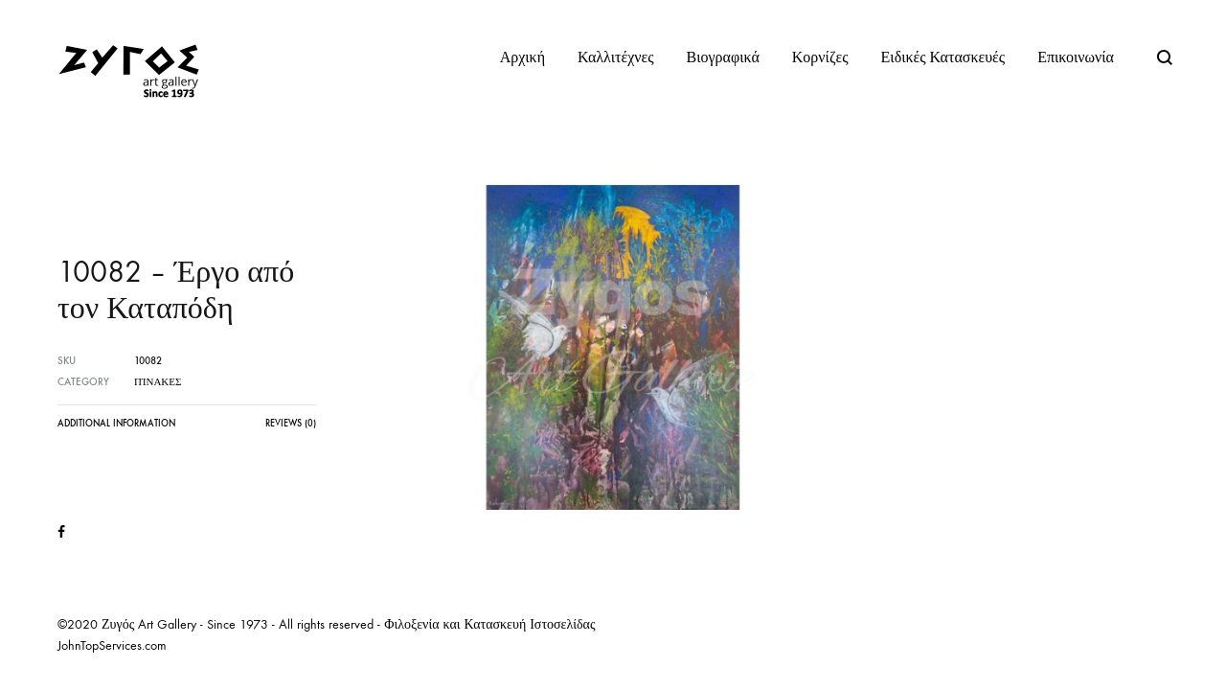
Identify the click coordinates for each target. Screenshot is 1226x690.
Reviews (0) (290, 423)
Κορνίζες (820, 57)
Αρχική (522, 57)
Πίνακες (157, 382)
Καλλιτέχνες (616, 57)
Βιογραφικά (723, 57)
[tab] (116, 428)
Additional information (116, 423)
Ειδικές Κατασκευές (943, 57)
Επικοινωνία (1075, 57)
